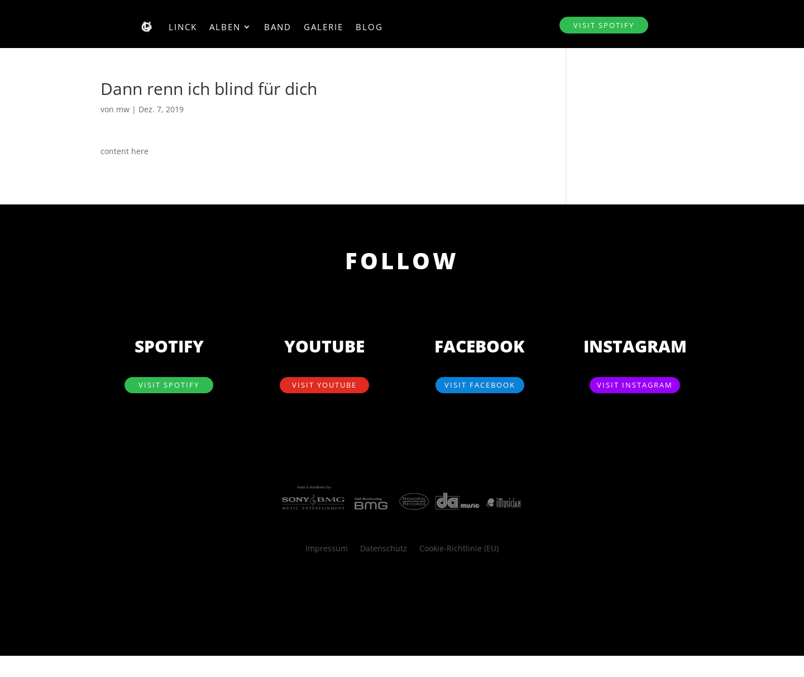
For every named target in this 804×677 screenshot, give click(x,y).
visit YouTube (324, 385)
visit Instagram (635, 385)
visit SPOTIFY (603, 25)
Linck (183, 26)
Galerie (323, 26)
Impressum (326, 549)
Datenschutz (383, 549)
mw (123, 109)
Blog (369, 26)
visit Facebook (479, 385)
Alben (225, 26)
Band (277, 26)
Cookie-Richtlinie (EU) (459, 549)
